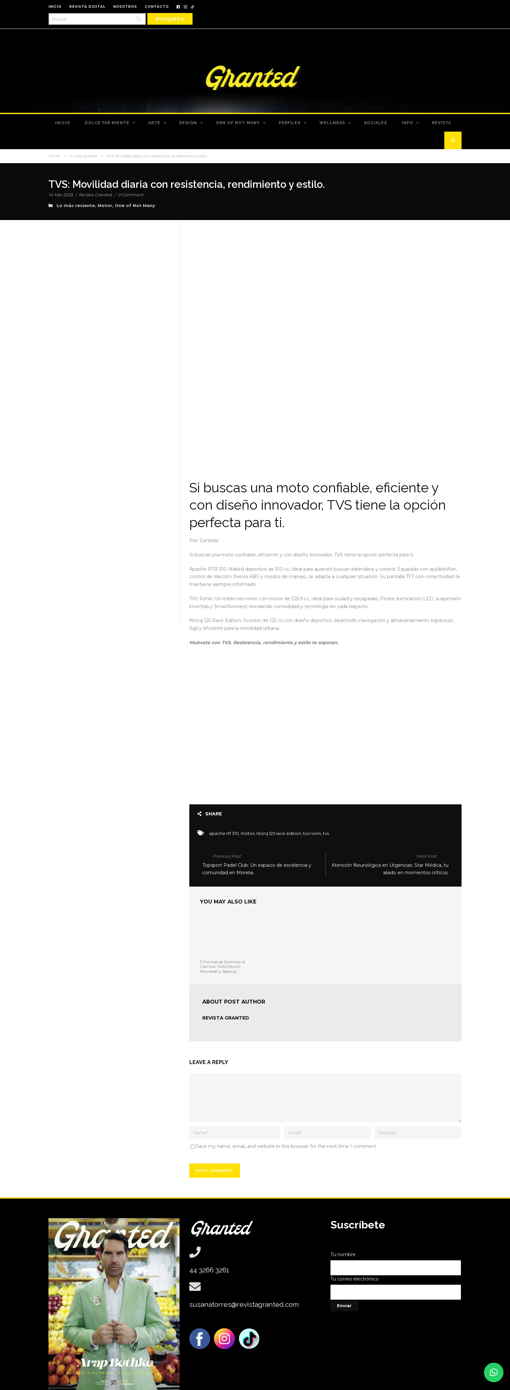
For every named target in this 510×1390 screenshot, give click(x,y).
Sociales (375, 123)
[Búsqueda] (170, 19)
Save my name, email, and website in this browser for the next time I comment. (286, 1116)
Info (407, 123)
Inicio (62, 123)
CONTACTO (157, 7)
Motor (105, 205)
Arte (154, 123)
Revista (441, 123)
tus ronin (312, 802)
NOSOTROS (125, 7)
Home (54, 156)
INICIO (54, 7)
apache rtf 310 (224, 802)
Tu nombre (396, 1233)
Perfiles (290, 123)
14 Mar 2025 (60, 194)
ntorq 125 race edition (278, 802)
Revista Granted (95, 194)
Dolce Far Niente (107, 123)
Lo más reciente (83, 156)
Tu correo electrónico (396, 1257)
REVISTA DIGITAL (87, 7)
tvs (326, 802)
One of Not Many (238, 123)
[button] (493, 1372)
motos (247, 802)
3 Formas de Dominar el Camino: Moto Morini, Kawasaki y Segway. (222, 936)
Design (188, 123)
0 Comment (130, 194)
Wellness (332, 123)
